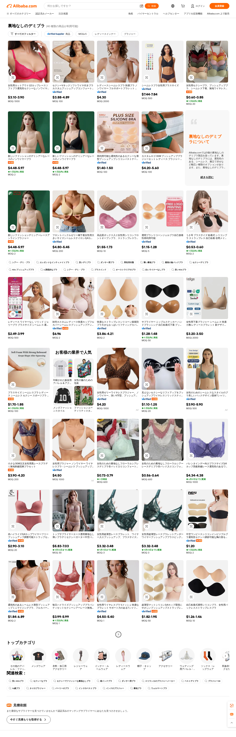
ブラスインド (98, 269)
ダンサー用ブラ (105, 262)
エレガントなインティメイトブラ (52, 262)
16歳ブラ (14, 688)
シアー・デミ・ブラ (19, 262)
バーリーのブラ (60, 688)
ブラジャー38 (212, 681)
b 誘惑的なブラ (48, 269)
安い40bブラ (178, 269)
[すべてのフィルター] (23, 34)
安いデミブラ (83, 262)
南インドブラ (104, 681)
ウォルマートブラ (157, 688)
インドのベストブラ (85, 688)
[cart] (183, 6)
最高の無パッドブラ (172, 262)
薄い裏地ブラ (147, 262)
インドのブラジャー (113, 688)
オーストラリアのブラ (124, 269)
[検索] (152, 6)
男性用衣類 (127, 262)
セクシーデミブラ (198, 262)
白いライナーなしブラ (153, 269)
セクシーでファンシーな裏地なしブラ (72, 681)
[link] (231, 705)
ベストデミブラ (189, 681)
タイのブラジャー (36, 688)
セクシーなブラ (38, 681)
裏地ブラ (136, 688)
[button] (141, 6)
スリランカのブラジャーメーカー (158, 681)
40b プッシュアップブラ (21, 269)
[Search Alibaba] (92, 6)
